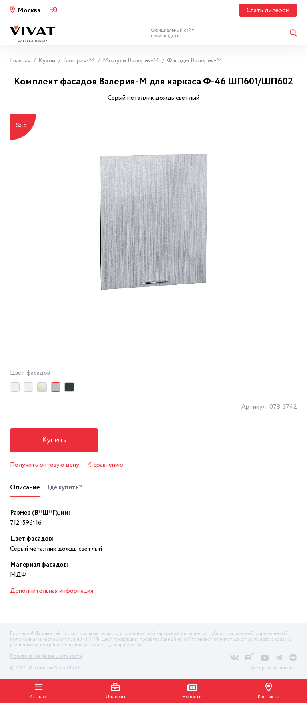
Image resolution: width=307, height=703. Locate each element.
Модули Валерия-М (131, 60)
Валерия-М (79, 60)
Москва (29, 10)
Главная (20, 60)
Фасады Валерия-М (194, 60)
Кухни (46, 60)
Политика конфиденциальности (46, 656)
